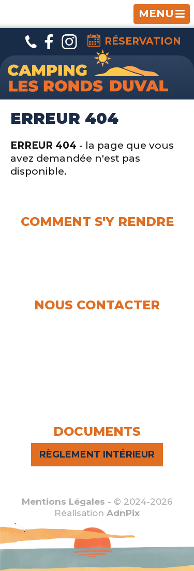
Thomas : (97, 336)
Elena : (97, 323)
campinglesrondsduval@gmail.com (98, 359)
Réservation (134, 40)
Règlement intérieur (97, 454)
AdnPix (123, 513)
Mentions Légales (63, 501)
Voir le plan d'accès (97, 266)
